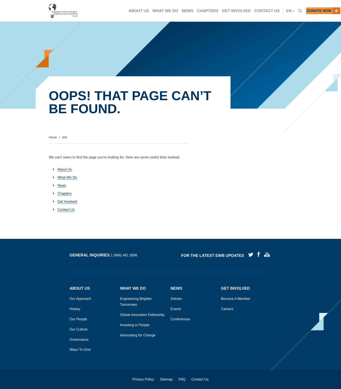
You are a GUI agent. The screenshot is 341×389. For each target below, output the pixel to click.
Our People (78, 319)
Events (175, 309)
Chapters (64, 193)
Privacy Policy (143, 379)
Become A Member (235, 299)
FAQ (182, 379)
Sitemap (166, 379)
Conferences (180, 319)
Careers (227, 309)
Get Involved (67, 201)
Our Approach (80, 299)
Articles (176, 299)
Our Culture (79, 329)
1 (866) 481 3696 (124, 255)
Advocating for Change (137, 335)
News (61, 185)
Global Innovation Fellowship (142, 315)
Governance (79, 339)
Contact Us (66, 209)
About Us (64, 169)
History (75, 309)
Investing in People (134, 325)
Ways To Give (80, 349)
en (276, 11)
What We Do (67, 177)
